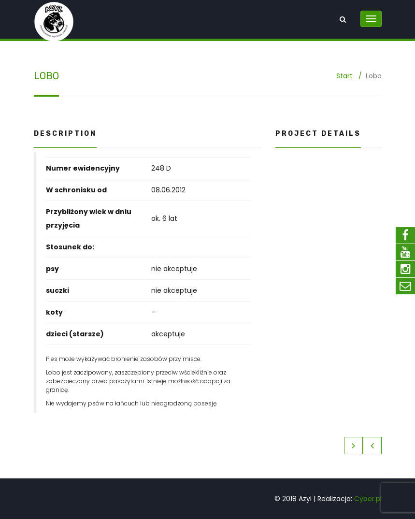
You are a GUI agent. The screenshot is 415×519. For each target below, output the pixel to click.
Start (344, 76)
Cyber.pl (368, 499)
